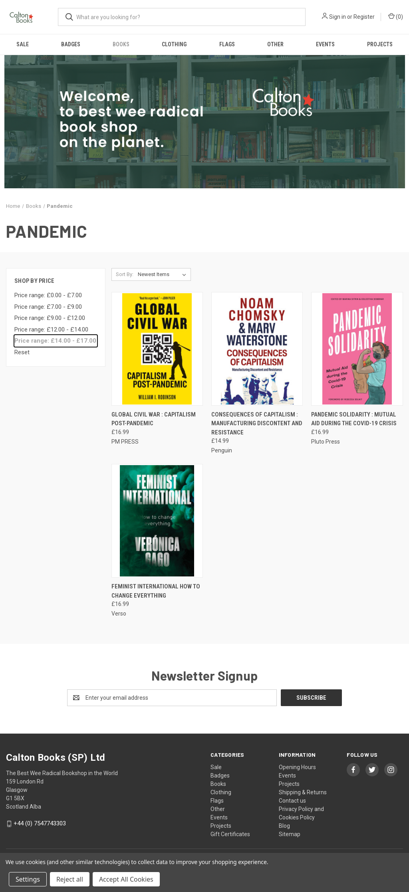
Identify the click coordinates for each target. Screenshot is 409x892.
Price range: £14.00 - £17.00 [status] (55, 340)
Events (325, 44)
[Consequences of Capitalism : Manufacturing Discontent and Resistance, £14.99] (257, 349)
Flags (227, 44)
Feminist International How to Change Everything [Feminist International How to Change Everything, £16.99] (155, 591)
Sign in (337, 17)
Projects (380, 44)
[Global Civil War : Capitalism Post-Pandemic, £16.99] (157, 349)
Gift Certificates (230, 834)
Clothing (174, 44)
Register (364, 17)
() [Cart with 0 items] (395, 16)
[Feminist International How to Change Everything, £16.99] (157, 521)
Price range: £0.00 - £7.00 (48, 295)
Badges (70, 44)
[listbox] (164, 274)
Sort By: (124, 274)
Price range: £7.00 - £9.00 (48, 306)
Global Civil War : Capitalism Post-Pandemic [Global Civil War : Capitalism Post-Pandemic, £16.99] (153, 419)
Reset (22, 352)
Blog (284, 826)
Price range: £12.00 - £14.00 (51, 329)
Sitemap (289, 834)
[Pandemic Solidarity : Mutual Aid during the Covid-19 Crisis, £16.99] (357, 349)
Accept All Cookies (126, 879)
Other (275, 44)
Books (121, 44)
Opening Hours (297, 767)
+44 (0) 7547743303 (40, 823)
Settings (28, 879)
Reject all (69, 879)
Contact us (292, 800)
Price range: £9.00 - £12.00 (49, 318)
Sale (22, 44)
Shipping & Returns (303, 792)
